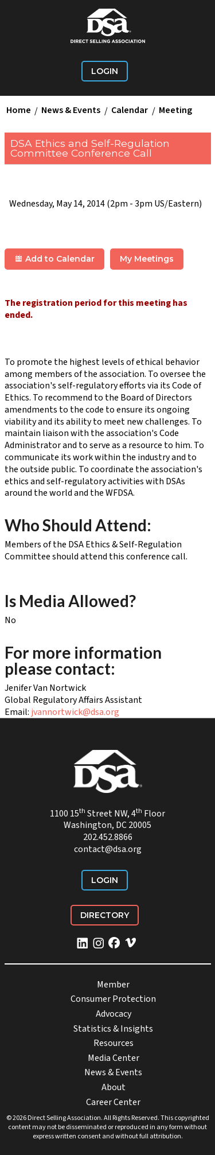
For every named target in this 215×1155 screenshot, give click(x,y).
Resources (113, 1043)
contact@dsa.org (108, 849)
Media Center (113, 1058)
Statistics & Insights (113, 1028)
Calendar (129, 110)
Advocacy (113, 1014)
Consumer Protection (113, 999)
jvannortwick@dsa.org (75, 712)
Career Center (113, 1102)
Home (18, 110)
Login (104, 71)
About (113, 1087)
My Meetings (147, 259)
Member (113, 984)
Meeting (175, 110)
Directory (104, 915)
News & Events (70, 110)
